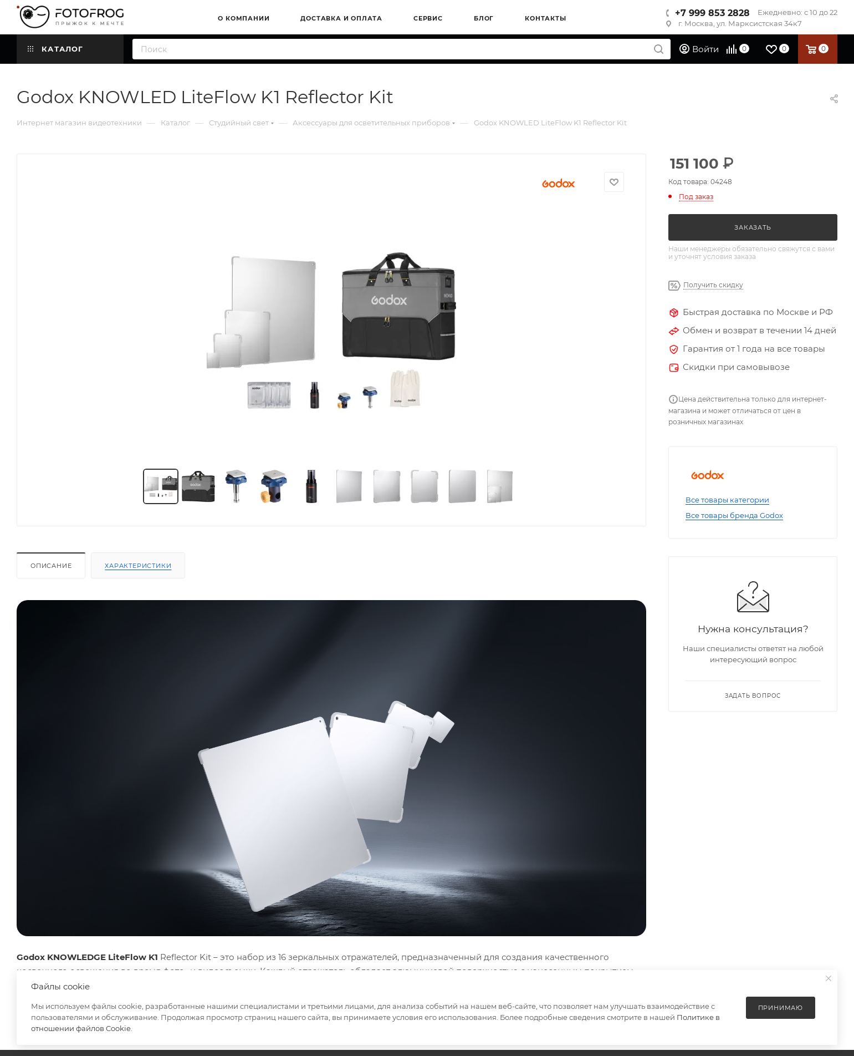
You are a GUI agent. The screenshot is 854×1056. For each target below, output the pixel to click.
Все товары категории (727, 499)
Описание (50, 566)
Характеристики (138, 566)
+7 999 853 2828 (712, 13)
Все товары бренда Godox (734, 515)
